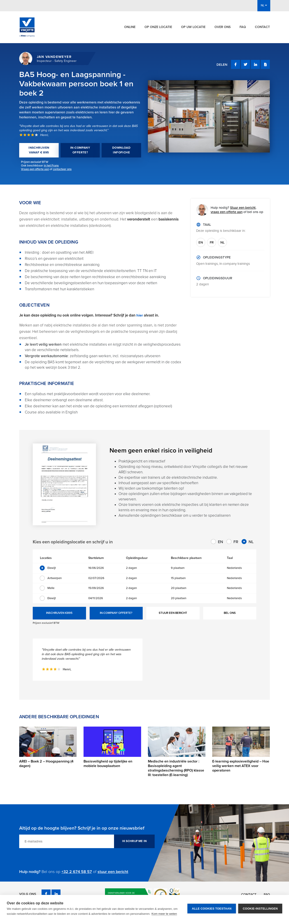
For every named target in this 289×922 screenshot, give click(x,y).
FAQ (243, 27)
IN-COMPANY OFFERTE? (80, 150)
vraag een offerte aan (226, 212)
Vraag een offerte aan (35, 169)
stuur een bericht (113, 871)
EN (200, 242)
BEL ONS (230, 613)
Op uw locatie (193, 27)
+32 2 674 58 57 (76, 871)
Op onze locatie (158, 27)
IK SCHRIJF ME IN (134, 841)
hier (140, 315)
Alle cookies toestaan (212, 908)
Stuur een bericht (243, 208)
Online (129, 27)
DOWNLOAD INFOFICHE (121, 150)
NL (222, 242)
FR (212, 242)
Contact (262, 27)
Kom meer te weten (164, 913)
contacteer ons (62, 169)
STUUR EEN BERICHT (173, 613)
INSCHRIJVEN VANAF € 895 (38, 150)
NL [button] (264, 5)
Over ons (222, 27)
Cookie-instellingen (260, 908)
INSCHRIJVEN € (59, 613)
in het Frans (51, 165)
